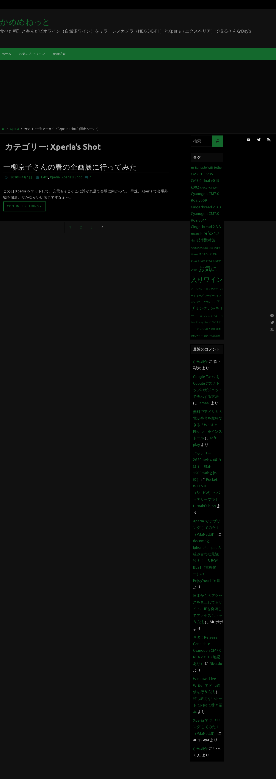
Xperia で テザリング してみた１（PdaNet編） (207, 541)
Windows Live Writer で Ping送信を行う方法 (207, 698)
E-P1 (44, 177)
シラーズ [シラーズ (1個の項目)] (199, 295)
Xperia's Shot (71, 177)
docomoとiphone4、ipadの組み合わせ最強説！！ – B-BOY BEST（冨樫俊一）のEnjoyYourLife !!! (208, 574)
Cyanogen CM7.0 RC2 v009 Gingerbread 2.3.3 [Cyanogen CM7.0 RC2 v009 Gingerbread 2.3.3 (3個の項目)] (206, 200)
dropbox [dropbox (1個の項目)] (195, 234)
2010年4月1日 (21, 177)
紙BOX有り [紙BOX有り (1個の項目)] (197, 335)
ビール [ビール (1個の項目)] (198, 316)
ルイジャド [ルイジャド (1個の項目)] (205, 322)
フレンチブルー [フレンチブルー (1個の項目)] (211, 316)
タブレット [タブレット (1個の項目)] (209, 302)
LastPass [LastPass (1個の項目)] (208, 247)
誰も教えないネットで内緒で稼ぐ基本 (206, 718)
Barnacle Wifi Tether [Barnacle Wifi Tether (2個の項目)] (209, 168)
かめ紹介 (201, 361)
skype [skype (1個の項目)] (217, 247)
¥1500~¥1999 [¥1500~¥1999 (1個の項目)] (205, 261)
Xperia (14, 129)
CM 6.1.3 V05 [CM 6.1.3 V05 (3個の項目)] (202, 174)
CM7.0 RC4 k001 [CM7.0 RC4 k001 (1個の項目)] (209, 187)
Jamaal (208, 403)
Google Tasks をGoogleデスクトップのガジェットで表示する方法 (207, 389)
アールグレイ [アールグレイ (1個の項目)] (198, 289)
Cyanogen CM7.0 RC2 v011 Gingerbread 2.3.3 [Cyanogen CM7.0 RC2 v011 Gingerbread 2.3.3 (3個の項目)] (206, 220)
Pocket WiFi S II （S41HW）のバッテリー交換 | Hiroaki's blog (207, 505)
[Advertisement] (138, 94)
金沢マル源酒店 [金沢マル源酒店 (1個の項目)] (212, 335)
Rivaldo (199, 683)
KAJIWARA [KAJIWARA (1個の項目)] (196, 247)
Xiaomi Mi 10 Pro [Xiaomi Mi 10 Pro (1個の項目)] (200, 254)
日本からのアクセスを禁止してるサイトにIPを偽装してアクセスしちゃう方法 (206, 621)
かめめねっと (25, 22)
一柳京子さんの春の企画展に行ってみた (70, 167)
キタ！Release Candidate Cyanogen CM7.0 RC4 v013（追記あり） (207, 663)
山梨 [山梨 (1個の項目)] (218, 329)
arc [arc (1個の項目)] (192, 168)
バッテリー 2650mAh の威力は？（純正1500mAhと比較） (207, 479)
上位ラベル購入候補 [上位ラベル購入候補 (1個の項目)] (204, 329)
